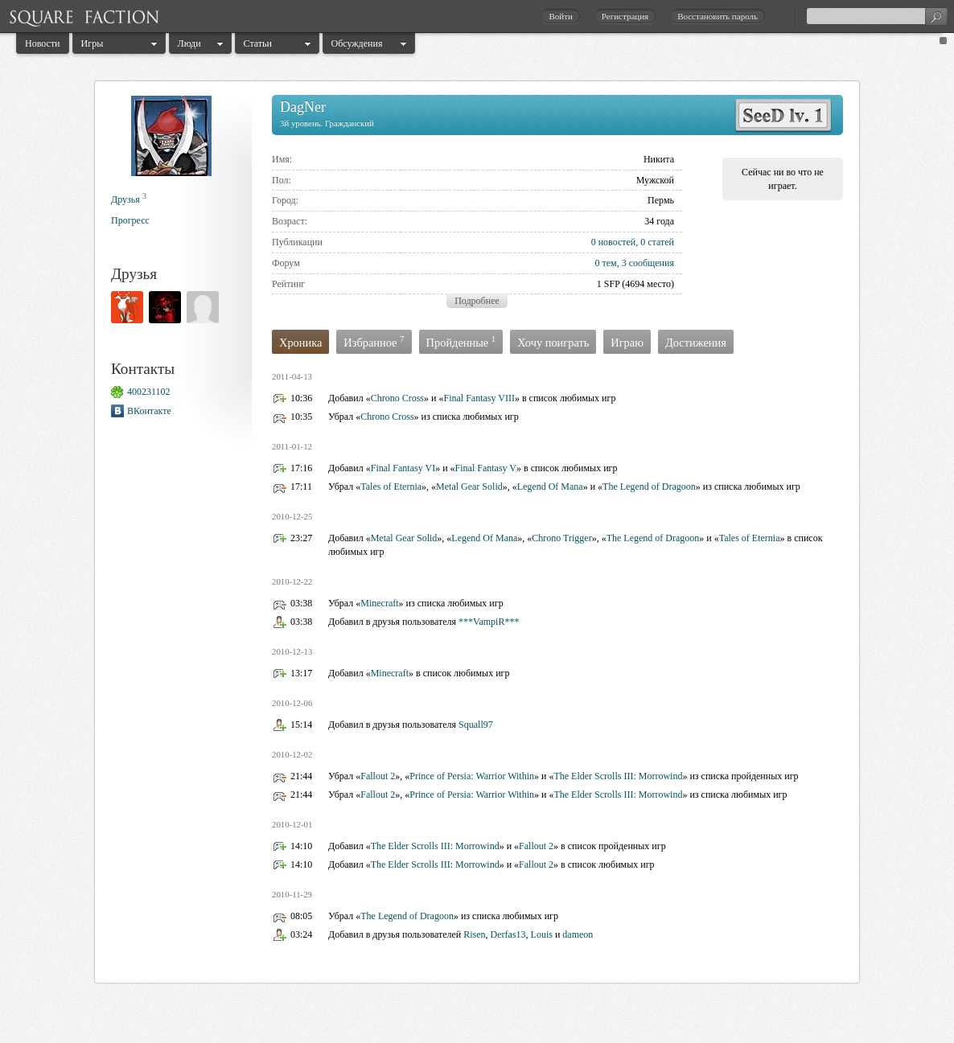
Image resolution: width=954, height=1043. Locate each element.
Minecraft (379, 603)
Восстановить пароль (717, 16)
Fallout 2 (377, 776)
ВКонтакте (149, 411)
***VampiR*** (488, 621)
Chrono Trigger (561, 538)
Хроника (300, 342)
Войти (560, 16)
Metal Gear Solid (469, 486)
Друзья (125, 199)
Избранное (373, 341)
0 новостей (613, 242)
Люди (189, 43)
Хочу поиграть (553, 342)
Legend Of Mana (550, 486)
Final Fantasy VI (403, 468)
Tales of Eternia (390, 486)
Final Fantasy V (485, 468)
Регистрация (625, 16)
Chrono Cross (397, 398)
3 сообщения (648, 263)
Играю (627, 342)
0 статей (657, 242)
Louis (542, 934)
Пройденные (461, 341)
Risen (474, 934)
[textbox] (877, 16)
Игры (92, 43)
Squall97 (475, 724)
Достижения (695, 342)
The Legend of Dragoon (649, 486)
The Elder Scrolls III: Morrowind (617, 776)
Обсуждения (357, 43)
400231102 (149, 391)
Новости (42, 43)
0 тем (605, 263)
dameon (577, 934)
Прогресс (130, 220)
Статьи (258, 43)
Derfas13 (508, 934)
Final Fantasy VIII (478, 398)
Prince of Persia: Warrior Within (471, 776)
